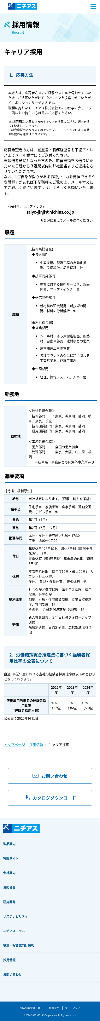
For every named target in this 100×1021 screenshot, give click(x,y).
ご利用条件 (52, 1008)
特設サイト (11, 858)
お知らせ (9, 887)
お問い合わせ (12, 974)
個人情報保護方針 (30, 1008)
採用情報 (36, 744)
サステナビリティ (15, 916)
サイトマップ (72, 1008)
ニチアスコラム (14, 931)
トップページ (14, 744)
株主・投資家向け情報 (18, 945)
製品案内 (9, 844)
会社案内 (9, 873)
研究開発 (9, 902)
